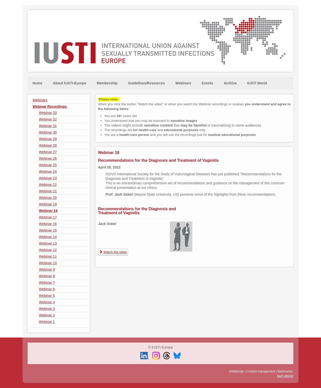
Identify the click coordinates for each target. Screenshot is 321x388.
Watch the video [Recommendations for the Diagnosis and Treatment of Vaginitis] (113, 252)
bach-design (285, 376)
